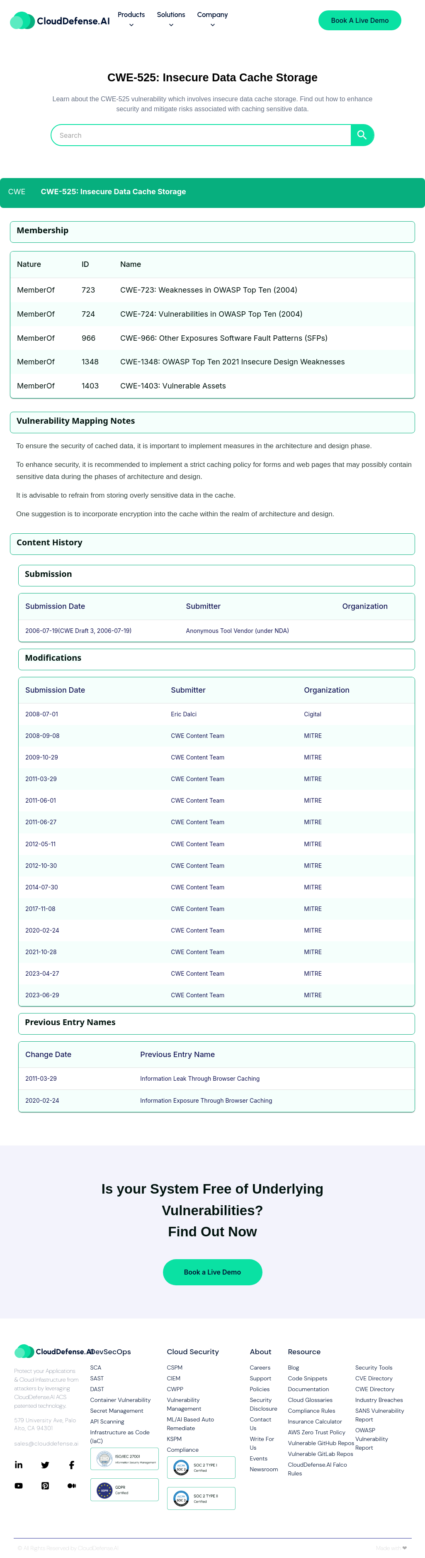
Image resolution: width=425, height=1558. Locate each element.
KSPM (174, 1439)
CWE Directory (374, 1389)
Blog (293, 1367)
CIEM (174, 1378)
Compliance (183, 1449)
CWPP (175, 1389)
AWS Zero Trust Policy (316, 1432)
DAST (97, 1389)
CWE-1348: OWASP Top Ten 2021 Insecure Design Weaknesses (232, 361)
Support (261, 1378)
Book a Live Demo (212, 1272)
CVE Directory (374, 1378)
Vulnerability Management (184, 1404)
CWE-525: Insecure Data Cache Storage (113, 191)
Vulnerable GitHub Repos (321, 1443)
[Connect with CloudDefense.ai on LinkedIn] (28, 1465)
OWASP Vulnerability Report (371, 1438)
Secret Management (116, 1410)
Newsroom (262, 1469)
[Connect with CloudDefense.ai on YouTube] (28, 1486)
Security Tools (374, 1367)
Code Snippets (307, 1378)
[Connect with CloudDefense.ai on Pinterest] (54, 1486)
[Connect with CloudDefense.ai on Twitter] (54, 1465)
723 (88, 290)
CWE (17, 191)
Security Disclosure (262, 1404)
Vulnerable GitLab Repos (320, 1454)
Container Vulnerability (120, 1400)
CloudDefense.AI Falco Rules (317, 1469)
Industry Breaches (379, 1400)
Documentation (308, 1389)
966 (89, 338)
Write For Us (262, 1443)
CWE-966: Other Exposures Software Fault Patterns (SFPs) (224, 338)
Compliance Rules (311, 1410)
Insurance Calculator (315, 1421)
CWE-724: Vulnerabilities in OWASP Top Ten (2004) (211, 314)
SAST (97, 1378)
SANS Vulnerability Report (379, 1415)
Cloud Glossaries (310, 1400)
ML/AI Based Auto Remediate (190, 1424)
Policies (260, 1389)
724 (88, 314)
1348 (90, 361)
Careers (260, 1367)
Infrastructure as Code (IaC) (120, 1437)
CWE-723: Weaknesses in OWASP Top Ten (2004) (209, 290)
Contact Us (261, 1424)
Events (259, 1458)
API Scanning (107, 1421)
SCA (96, 1367)
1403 (90, 385)
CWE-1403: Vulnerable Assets (173, 385)
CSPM (175, 1367)
